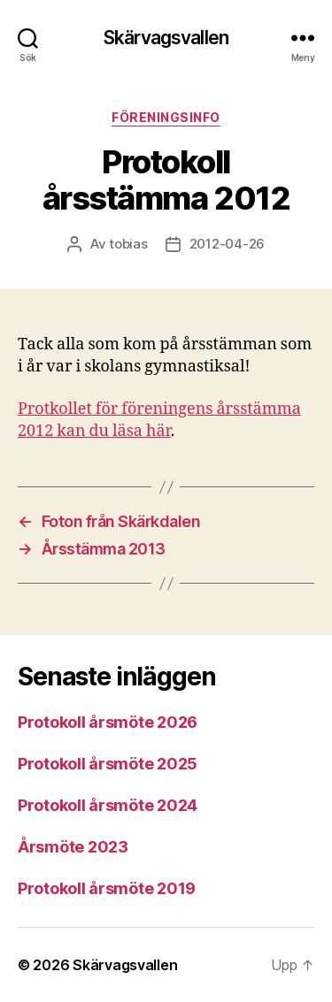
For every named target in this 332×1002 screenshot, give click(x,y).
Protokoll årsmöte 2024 (107, 805)
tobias (128, 243)
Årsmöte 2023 (73, 847)
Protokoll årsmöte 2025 (107, 763)
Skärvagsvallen (166, 37)
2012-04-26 (227, 243)
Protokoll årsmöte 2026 (107, 722)
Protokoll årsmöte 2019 (107, 888)
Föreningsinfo (166, 117)
